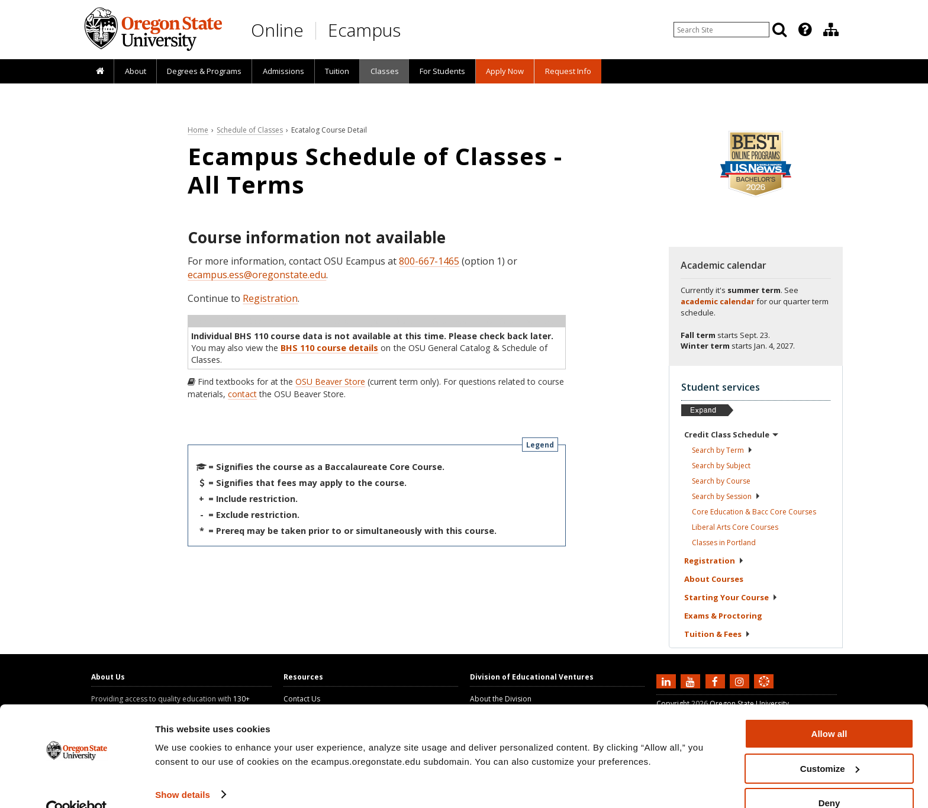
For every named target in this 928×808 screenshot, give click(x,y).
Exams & (723, 615)
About (135, 71)
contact (242, 394)
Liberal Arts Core (735, 527)
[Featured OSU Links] (805, 29)
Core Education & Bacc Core (754, 512)
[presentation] (804, 29)
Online (277, 30)
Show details (182, 770)
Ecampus (364, 30)
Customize (829, 744)
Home (198, 130)
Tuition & (717, 634)
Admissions (283, 71)
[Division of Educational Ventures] (831, 29)
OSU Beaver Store (330, 381)
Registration (270, 298)
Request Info (568, 71)
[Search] (779, 29)
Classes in (724, 542)
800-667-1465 (429, 261)
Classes (384, 71)
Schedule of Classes (250, 130)
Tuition (337, 71)
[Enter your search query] (721, 29)
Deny (829, 779)
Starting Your (731, 597)
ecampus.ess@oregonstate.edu (257, 274)
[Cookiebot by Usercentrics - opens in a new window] (76, 785)
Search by (722, 450)
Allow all (829, 709)
